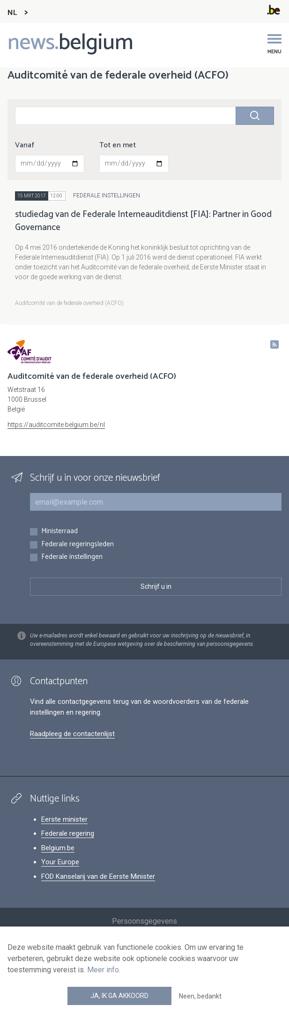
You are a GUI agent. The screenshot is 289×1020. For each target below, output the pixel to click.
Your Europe (60, 862)
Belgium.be (57, 848)
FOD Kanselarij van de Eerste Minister (98, 876)
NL (12, 13)
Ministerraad (59, 531)
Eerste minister (64, 819)
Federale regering (67, 833)
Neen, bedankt (200, 996)
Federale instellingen (72, 557)
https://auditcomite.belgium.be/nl (56, 424)
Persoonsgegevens (144, 921)
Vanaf (24, 145)
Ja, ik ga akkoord (119, 995)
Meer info (103, 969)
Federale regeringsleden (77, 544)
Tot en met (117, 145)
